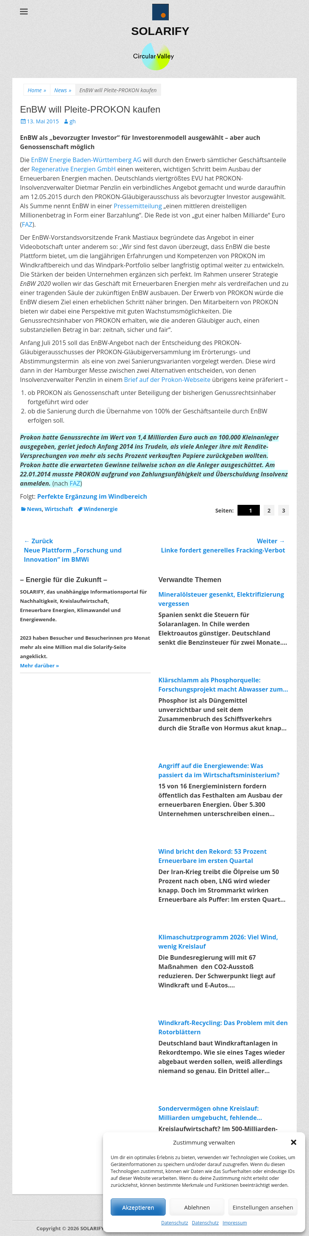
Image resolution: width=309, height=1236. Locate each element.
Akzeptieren (138, 1207)
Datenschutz (174, 1222)
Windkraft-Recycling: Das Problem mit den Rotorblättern (223, 1027)
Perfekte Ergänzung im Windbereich (92, 496)
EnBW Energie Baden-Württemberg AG (86, 160)
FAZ (27, 224)
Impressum (235, 1222)
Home (37, 90)
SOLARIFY (160, 31)
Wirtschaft (59, 509)
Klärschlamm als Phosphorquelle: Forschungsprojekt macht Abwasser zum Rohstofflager (220, 685)
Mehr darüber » (39, 665)
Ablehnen (197, 1207)
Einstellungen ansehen (263, 1207)
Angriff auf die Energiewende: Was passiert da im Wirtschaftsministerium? (218, 770)
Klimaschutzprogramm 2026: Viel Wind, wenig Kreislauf (218, 942)
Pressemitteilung (138, 206)
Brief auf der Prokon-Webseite (167, 379)
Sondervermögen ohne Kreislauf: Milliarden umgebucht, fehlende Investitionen (208, 1113)
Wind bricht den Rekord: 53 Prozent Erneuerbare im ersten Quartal (212, 856)
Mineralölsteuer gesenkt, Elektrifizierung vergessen (221, 599)
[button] (293, 1142)
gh (73, 121)
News (62, 90)
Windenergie (101, 509)
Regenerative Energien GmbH (73, 169)
